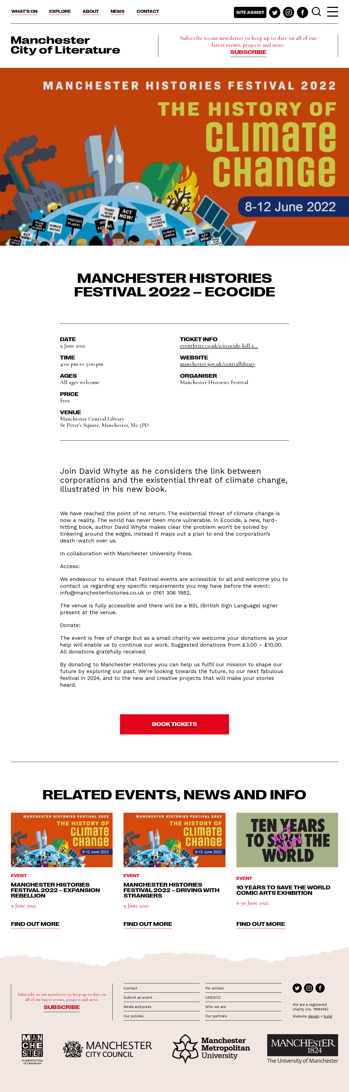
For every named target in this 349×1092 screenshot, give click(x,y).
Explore (60, 11)
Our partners (216, 1016)
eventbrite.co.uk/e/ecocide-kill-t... (219, 345)
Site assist (250, 12)
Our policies (134, 1016)
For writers (214, 988)
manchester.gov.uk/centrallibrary (217, 364)
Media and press (137, 1007)
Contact (148, 11)
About (91, 11)
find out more (35, 923)
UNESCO (212, 997)
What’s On (24, 11)
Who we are (215, 1007)
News (118, 11)
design (313, 1016)
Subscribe (248, 51)
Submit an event (138, 997)
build (328, 1016)
